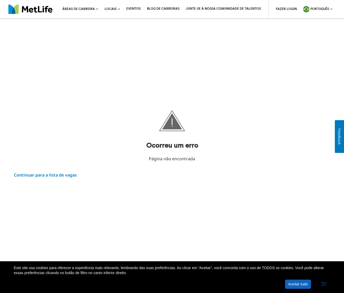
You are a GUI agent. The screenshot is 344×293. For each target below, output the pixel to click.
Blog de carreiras (163, 8)
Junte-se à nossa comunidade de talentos (223, 8)
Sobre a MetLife (28, 248)
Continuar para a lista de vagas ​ (45, 175)
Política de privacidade (68, 248)
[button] (323, 284)
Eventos (133, 8)
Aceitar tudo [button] (298, 284)
